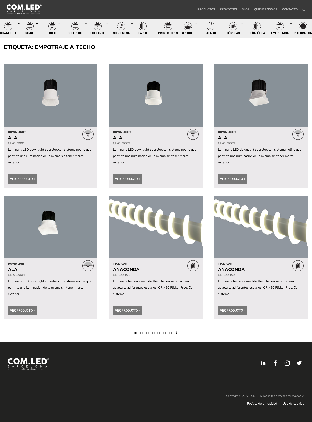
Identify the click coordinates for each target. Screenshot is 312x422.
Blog (245, 9)
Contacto (290, 9)
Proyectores (168, 33)
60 (171, 332)
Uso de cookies (293, 403)
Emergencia (280, 33)
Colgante (97, 33)
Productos (206, 9)
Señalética (257, 33)
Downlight (8, 33)
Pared (142, 33)
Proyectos (228, 9)
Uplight (188, 33)
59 (165, 332)
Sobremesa (121, 33)
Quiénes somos (265, 9)
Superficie (75, 33)
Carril (29, 33)
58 (159, 332)
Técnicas (233, 33)
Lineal (52, 33)
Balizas (210, 33)
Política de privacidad (262, 403)
